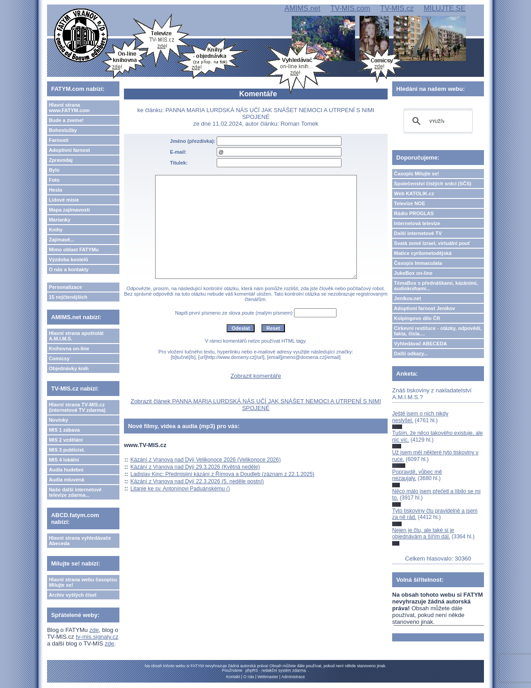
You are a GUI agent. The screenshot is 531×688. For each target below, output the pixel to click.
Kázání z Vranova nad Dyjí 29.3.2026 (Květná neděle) (195, 467)
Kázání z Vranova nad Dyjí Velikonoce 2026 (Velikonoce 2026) (205, 460)
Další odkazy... (411, 353)
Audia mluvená (66, 479)
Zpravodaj (61, 160)
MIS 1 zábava (64, 430)
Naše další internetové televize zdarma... (75, 492)
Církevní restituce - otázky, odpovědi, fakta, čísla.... (438, 330)
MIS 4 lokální (64, 459)
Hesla (55, 190)
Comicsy (59, 358)
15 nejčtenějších (68, 297)
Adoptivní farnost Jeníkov (424, 308)
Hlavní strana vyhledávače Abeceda (80, 540)
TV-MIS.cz (397, 8)
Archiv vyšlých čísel (72, 595)
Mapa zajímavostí (69, 209)
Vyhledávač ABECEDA (420, 343)
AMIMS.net (302, 8)
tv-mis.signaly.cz (97, 636)
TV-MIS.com (350, 8)
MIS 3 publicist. (67, 449)
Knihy (56, 229)
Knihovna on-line (69, 348)
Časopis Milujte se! (416, 173)
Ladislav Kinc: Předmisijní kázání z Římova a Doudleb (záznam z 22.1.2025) (222, 474)
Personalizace (65, 287)
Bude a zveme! (66, 120)
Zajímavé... (61, 239)
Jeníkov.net (407, 298)
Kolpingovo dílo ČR (417, 318)
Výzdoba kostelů (68, 259)
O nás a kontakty (69, 269)
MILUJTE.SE (444, 8)
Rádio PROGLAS (414, 213)
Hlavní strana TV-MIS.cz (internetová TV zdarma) (77, 407)
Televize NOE (409, 203)
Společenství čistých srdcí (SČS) (432, 183)
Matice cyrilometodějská (422, 253)
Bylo (54, 170)
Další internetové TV (418, 233)
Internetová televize (417, 223)
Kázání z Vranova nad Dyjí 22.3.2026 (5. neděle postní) (197, 481)
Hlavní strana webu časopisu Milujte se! (83, 582)
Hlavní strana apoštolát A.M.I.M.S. (76, 335)
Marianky (60, 219)
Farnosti (58, 140)
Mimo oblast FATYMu (74, 249)
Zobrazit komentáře (256, 375)
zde (94, 630)
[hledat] (436, 121)
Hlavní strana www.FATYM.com (69, 107)
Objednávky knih (69, 368)
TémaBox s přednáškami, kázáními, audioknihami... (436, 285)
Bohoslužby (63, 130)
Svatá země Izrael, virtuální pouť (432, 243)
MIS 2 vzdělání (66, 440)
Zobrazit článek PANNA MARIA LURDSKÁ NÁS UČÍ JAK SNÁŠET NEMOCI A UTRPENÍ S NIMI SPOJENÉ (256, 404)
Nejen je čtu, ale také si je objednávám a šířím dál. (423, 533)
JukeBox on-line (413, 273)
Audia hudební (66, 469)
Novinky (58, 420)
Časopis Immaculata (418, 263)
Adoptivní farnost (69, 150)
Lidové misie (64, 200)
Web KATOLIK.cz (414, 193)
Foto (54, 180)
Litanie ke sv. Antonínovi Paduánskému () (180, 488)
